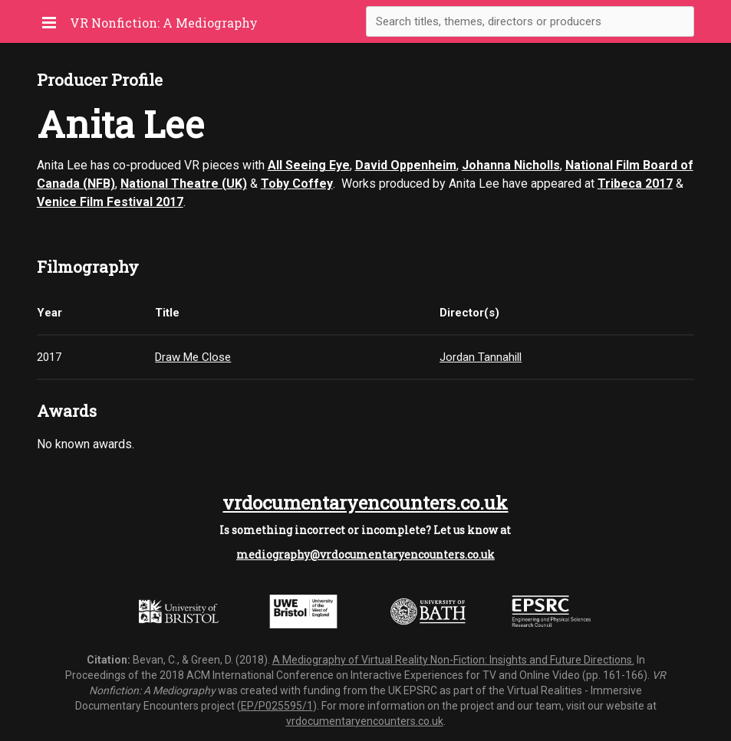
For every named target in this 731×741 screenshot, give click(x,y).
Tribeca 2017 (635, 183)
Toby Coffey (297, 183)
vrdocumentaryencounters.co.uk (365, 502)
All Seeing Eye (309, 165)
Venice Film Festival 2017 (110, 202)
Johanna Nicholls (511, 165)
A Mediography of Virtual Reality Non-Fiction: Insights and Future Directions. (453, 660)
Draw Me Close (193, 357)
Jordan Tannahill (481, 357)
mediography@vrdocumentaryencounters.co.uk (365, 554)
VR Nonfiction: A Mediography (164, 23)
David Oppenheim (405, 165)
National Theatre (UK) (183, 183)
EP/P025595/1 (277, 706)
